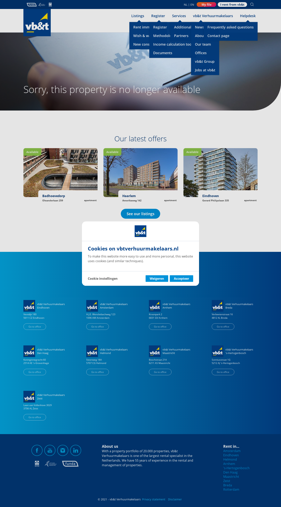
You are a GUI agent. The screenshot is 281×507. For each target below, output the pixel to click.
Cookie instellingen (103, 278)
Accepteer (181, 278)
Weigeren (157, 278)
